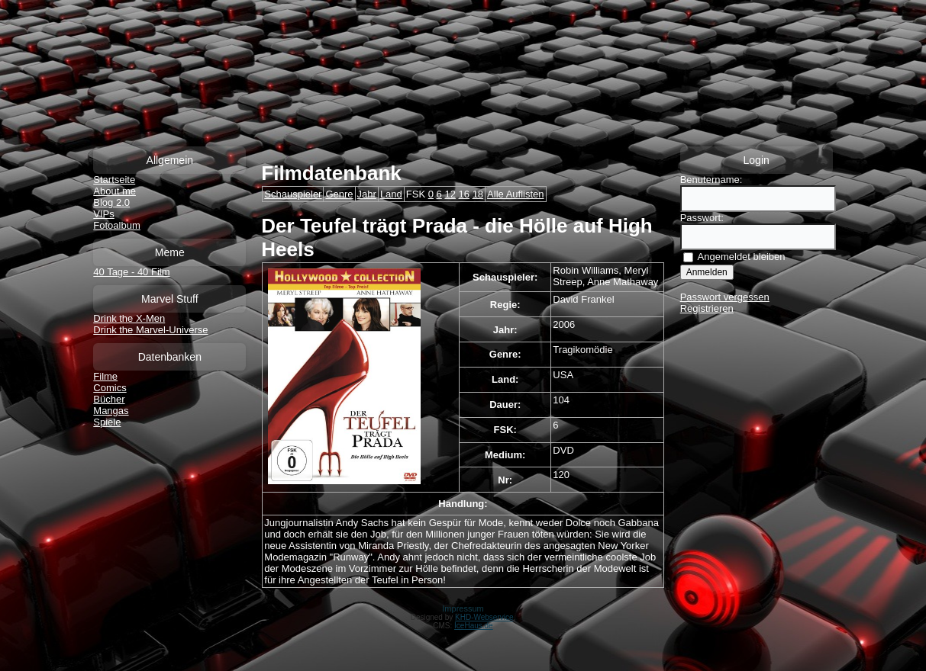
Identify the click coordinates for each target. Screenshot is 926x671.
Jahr (366, 194)
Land (391, 194)
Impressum (462, 608)
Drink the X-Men (129, 318)
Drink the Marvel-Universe (150, 330)
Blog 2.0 (111, 202)
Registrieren (707, 308)
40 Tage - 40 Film (131, 272)
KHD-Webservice (484, 617)
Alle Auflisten (515, 194)
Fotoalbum (116, 225)
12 (449, 194)
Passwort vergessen (725, 297)
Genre (339, 194)
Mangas (110, 410)
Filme (105, 376)
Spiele (107, 422)
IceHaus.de (473, 625)
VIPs (103, 214)
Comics (109, 387)
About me (114, 191)
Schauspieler (292, 194)
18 (478, 194)
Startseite (114, 179)
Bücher (108, 399)
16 (464, 194)
